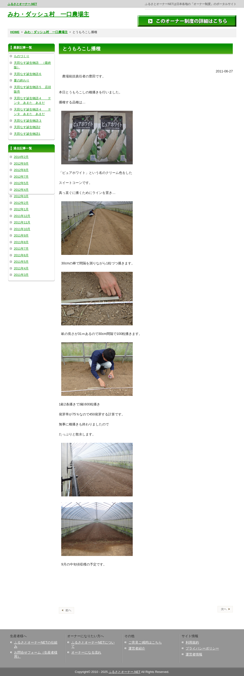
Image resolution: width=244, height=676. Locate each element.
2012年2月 (21, 203)
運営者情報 (194, 654)
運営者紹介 (136, 648)
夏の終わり (21, 80)
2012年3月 (21, 196)
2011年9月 (21, 235)
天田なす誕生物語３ (28, 120)
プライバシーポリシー (202, 648)
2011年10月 (22, 229)
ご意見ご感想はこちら (145, 642)
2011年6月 (21, 255)
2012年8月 (21, 170)
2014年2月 (21, 157)
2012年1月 (21, 209)
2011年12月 (22, 216)
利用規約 (192, 642)
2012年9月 (21, 163)
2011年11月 (22, 222)
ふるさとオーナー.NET (22, 4)
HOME (15, 32)
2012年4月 (21, 190)
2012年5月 (21, 183)
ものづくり (21, 56)
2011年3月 (21, 275)
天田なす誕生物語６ (28, 74)
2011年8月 (21, 242)
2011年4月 (21, 268)
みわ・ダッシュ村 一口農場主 (48, 14)
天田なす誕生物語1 (27, 134)
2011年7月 (21, 248)
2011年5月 (21, 261)
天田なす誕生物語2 (27, 127)
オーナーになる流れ (86, 652)
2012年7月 (21, 176)
